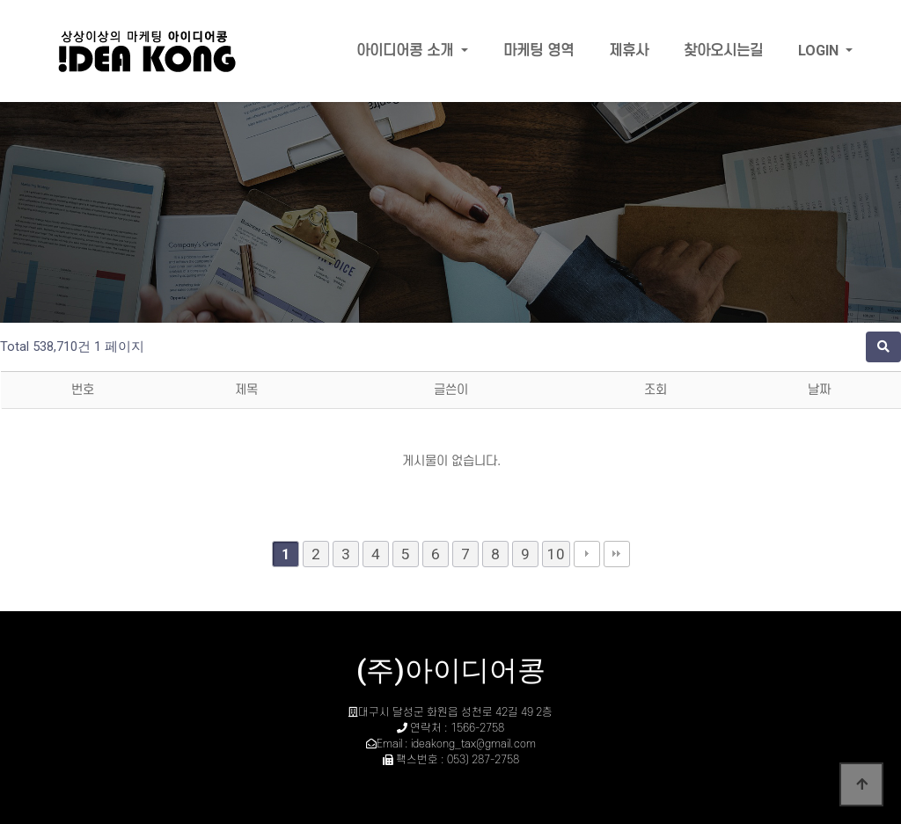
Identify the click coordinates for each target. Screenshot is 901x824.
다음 (587, 554)
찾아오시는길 (723, 51)
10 (556, 554)
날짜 (819, 390)
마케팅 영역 (538, 51)
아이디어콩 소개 (407, 51)
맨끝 (617, 554)
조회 (655, 390)
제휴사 (628, 51)
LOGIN (820, 50)
